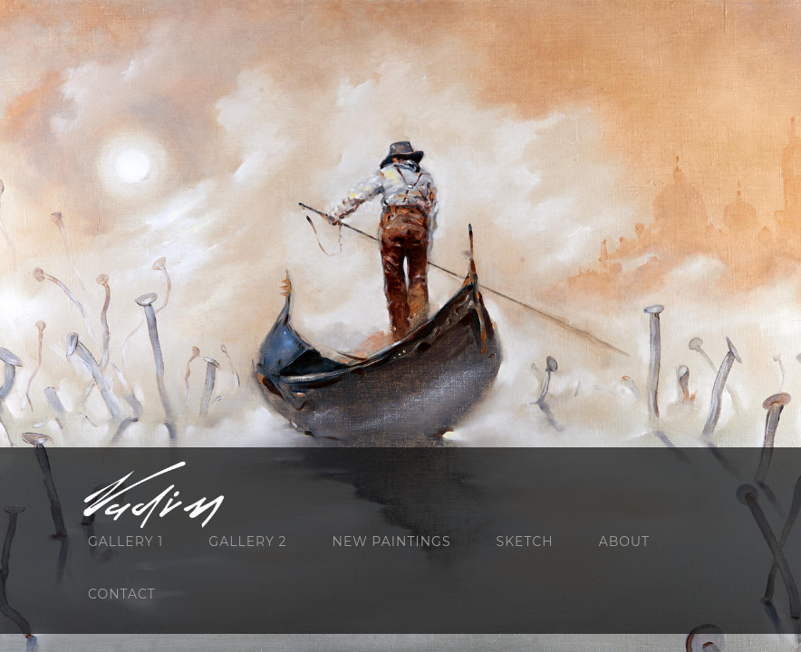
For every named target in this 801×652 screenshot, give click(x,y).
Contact (122, 594)
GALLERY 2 (247, 541)
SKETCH (525, 541)
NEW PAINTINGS (392, 541)
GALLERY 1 (125, 541)
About (624, 541)
